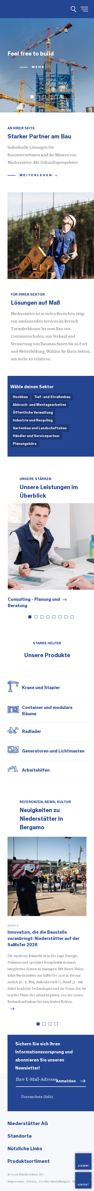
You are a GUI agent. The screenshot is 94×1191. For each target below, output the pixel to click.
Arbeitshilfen (36, 770)
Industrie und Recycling (33, 420)
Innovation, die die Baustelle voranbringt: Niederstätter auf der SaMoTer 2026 (43, 938)
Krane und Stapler (41, 688)
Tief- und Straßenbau (52, 397)
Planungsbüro (25, 444)
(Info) (48, 1097)
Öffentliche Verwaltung (33, 412)
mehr (38, 67)
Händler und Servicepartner (36, 436)
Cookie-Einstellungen (54, 1181)
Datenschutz (37, 1097)
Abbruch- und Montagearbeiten (39, 405)
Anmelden (66, 1081)
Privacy (31, 1181)
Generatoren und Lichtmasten (53, 751)
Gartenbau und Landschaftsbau (40, 428)
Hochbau (20, 397)
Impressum (16, 1181)
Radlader (31, 731)
